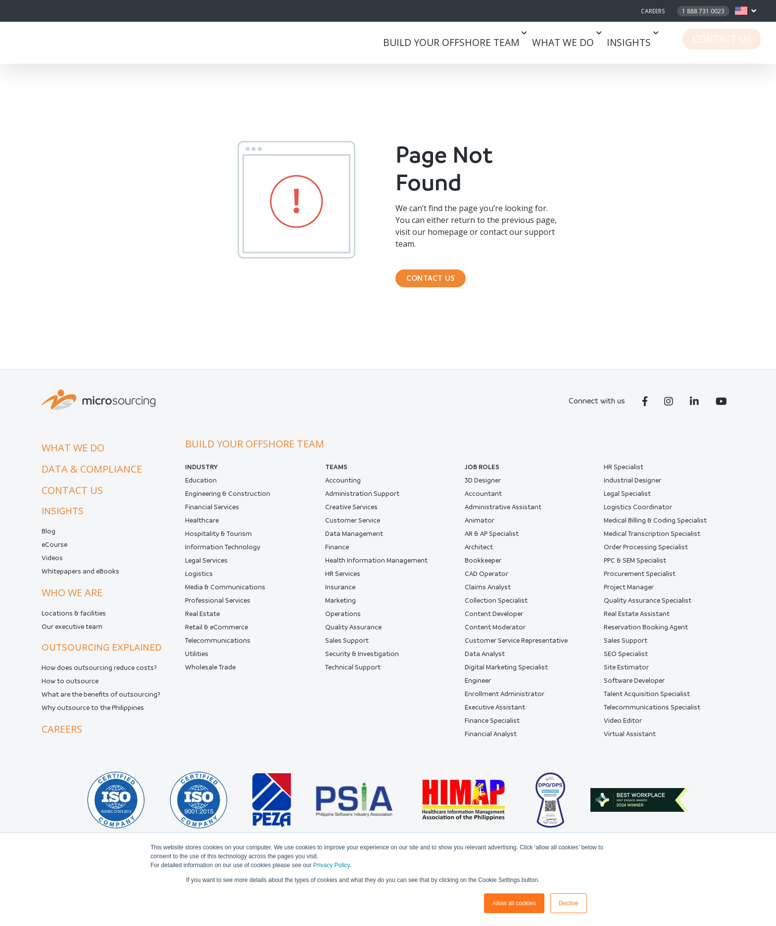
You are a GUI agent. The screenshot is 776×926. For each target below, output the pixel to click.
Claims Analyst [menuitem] (488, 594)
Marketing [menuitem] (340, 607)
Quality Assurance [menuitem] (353, 634)
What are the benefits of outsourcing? (101, 701)
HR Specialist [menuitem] (623, 474)
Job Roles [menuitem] (482, 474)
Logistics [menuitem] (199, 580)
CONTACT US (437, 281)
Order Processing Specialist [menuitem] (646, 554)
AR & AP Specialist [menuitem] (492, 540)
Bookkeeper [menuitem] (483, 567)
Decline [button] (569, 903)
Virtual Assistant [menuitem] (630, 741)
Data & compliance (92, 476)
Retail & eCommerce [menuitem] (216, 634)
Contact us (72, 497)
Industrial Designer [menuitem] (632, 487)
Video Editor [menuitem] (623, 727)
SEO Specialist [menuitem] (626, 661)
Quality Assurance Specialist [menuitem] (647, 607)
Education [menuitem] (201, 487)
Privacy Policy (331, 865)
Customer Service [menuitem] (352, 527)
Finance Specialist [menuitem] (492, 727)
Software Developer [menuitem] (634, 687)
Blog (48, 538)
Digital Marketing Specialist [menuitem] (506, 674)
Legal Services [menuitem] (206, 567)
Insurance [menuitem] (340, 594)
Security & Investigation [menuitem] (362, 661)
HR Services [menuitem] (342, 580)
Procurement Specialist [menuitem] (640, 580)
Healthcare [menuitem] (202, 527)
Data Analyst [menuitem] (485, 661)
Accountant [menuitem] (483, 500)
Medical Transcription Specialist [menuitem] (652, 540)
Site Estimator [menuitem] (626, 674)
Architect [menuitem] (479, 554)
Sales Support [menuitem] (347, 647)
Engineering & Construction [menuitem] (227, 500)
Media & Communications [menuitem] (225, 594)
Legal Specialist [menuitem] (627, 500)
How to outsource (70, 688)
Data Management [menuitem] (354, 540)
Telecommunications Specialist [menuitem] (652, 714)
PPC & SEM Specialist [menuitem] (635, 567)
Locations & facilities (74, 620)
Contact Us (729, 42)
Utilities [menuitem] (196, 661)
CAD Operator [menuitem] (486, 580)
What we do (580, 42)
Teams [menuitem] (336, 474)
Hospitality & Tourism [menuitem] (218, 540)
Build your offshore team (482, 42)
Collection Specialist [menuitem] (496, 607)
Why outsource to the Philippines (93, 714)
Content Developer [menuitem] (494, 621)
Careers (653, 11)
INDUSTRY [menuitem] (201, 474)
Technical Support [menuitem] (353, 674)
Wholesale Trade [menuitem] (210, 674)
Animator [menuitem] (479, 527)
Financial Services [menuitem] (212, 514)
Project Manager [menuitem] (629, 594)
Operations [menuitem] (343, 621)
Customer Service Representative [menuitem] (516, 647)
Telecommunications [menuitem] (217, 647)
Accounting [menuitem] (343, 487)
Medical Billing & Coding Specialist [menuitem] (655, 527)
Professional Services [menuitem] (217, 607)
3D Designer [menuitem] (483, 487)
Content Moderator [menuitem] (495, 634)
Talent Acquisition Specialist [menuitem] (647, 701)
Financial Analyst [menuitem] (491, 741)
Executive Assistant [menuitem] (495, 714)
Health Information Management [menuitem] (376, 567)
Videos (52, 565)
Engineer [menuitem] (478, 687)
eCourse (54, 551)
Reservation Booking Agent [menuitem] (646, 634)
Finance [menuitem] (337, 554)
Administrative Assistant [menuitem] (503, 514)
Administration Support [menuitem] (362, 500)
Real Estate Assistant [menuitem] (637, 621)
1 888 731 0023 (703, 11)
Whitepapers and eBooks (80, 578)
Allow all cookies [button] (514, 903)
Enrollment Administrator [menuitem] (504, 701)
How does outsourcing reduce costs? (99, 674)
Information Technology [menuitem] (222, 554)
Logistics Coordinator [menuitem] (638, 514)
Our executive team (72, 633)
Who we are (72, 599)
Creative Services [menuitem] (351, 514)
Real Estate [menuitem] (202, 621)
